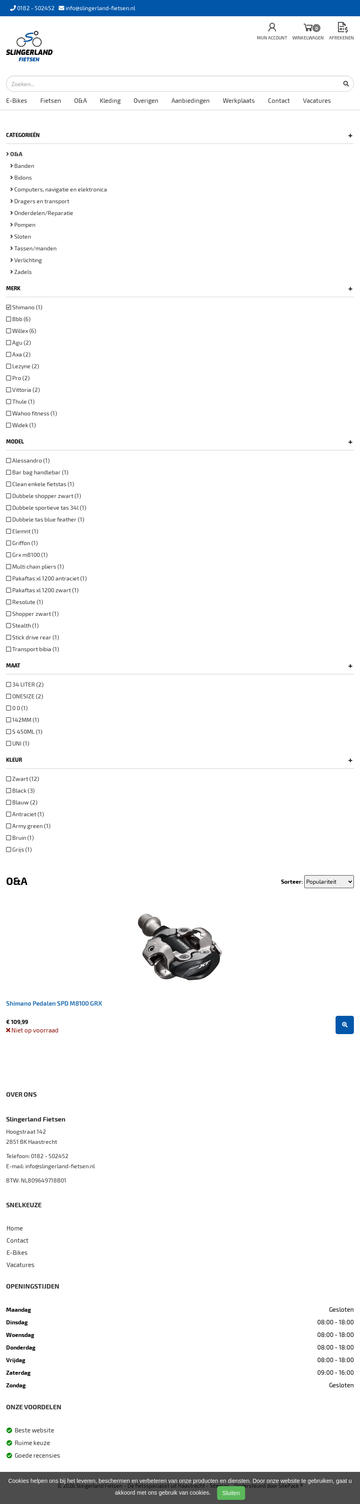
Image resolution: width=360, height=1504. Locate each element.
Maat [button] (179, 665)
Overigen (146, 100)
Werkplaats (239, 100)
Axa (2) (18, 354)
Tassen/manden (33, 248)
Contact (279, 100)
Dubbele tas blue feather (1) (45, 519)
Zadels (21, 271)
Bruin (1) (20, 837)
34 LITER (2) (25, 684)
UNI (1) (17, 743)
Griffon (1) (22, 542)
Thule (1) (20, 401)
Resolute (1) (24, 601)
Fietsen (50, 100)
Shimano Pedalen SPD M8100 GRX (54, 1003)
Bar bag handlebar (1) (37, 472)
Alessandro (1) (28, 460)
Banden (22, 165)
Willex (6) (21, 330)
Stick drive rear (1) (32, 637)
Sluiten (231, 1493)
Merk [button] (179, 288)
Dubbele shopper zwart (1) (43, 495)
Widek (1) (21, 425)
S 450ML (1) (24, 731)
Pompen (22, 224)
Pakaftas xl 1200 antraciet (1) (46, 578)
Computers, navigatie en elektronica (58, 189)
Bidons (21, 177)
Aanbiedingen (190, 100)
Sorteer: (292, 881)
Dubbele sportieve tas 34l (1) (46, 507)
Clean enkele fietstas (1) (40, 483)
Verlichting (26, 259)
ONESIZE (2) (24, 696)
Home (15, 1228)
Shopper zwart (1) (32, 613)
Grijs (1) (19, 849)
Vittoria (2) (23, 389)
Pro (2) (18, 377)
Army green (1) (28, 825)
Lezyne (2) (22, 366)
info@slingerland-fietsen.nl (60, 1166)
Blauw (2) (21, 802)
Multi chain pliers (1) (35, 566)
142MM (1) (22, 719)
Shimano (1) (24, 307)
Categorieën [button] (179, 134)
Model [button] (179, 441)
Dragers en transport (39, 201)
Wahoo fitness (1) (31, 413)
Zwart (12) (22, 778)
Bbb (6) (18, 318)
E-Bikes (16, 100)
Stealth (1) (22, 625)
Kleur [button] (179, 759)
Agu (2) (18, 342)
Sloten (20, 236)
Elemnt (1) (22, 531)
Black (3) (20, 790)
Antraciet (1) (25, 814)
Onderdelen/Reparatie (41, 212)
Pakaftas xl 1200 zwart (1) (42, 590)
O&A (80, 100)
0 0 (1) (17, 707)
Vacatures (317, 100)
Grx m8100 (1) (27, 554)
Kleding (110, 100)
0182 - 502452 (49, 1155)
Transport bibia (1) (32, 649)
